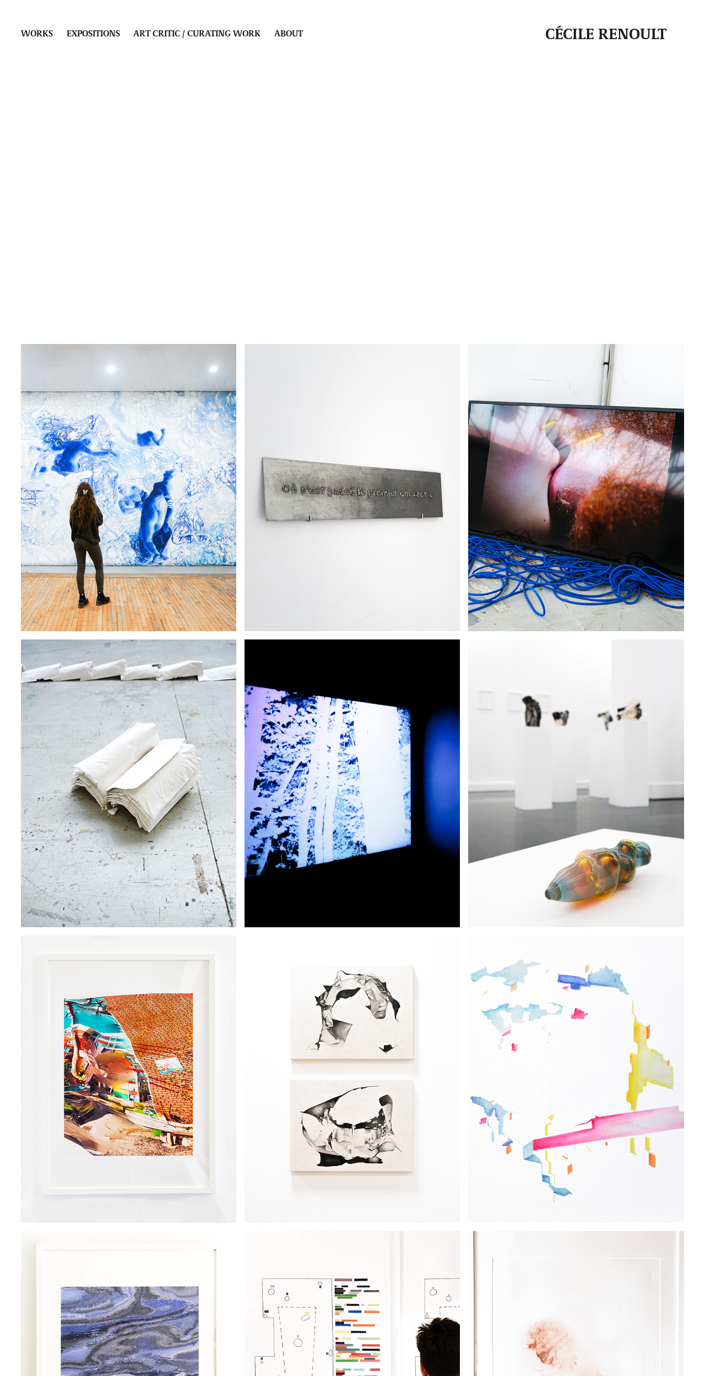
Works (37, 33)
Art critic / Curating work (197, 33)
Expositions (93, 33)
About (288, 33)
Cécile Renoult (605, 33)
